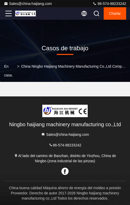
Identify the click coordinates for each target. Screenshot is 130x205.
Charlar (115, 13)
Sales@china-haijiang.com (28, 4)
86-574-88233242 (109, 4)
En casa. (8, 70)
